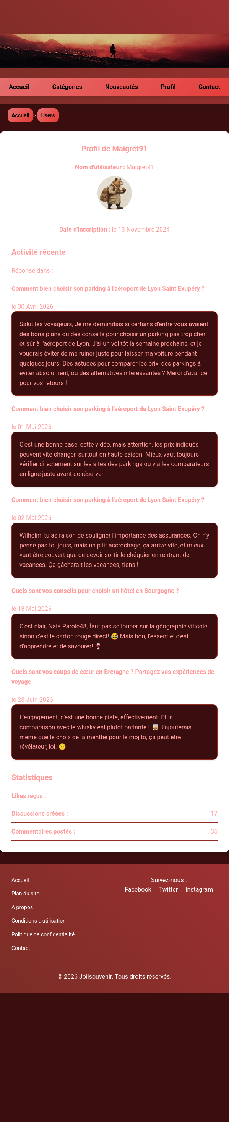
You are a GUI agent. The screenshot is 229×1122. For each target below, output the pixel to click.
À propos (22, 907)
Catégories (67, 87)
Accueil (19, 87)
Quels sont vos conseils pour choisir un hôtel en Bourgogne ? (95, 590)
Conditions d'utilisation (38, 921)
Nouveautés (121, 87)
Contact (209, 87)
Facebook (138, 889)
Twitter (168, 889)
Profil (168, 87)
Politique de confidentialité (43, 934)
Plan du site (25, 893)
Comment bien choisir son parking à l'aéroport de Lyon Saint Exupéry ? (108, 288)
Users (48, 115)
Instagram (199, 889)
